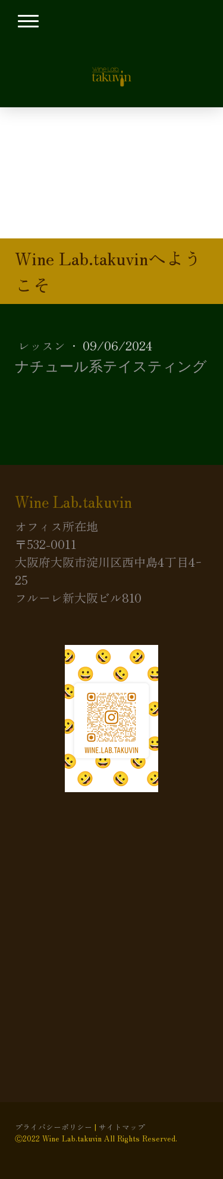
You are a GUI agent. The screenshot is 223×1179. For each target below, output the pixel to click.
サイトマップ (122, 1127)
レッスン (43, 345)
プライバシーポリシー (53, 1127)
